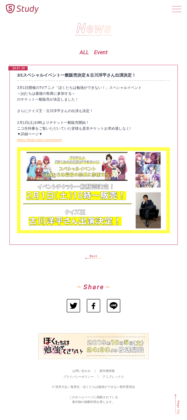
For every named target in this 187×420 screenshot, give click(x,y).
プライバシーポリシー (78, 376)
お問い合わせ (81, 370)
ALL (84, 52)
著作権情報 (107, 370)
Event (100, 52)
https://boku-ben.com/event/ (39, 140)
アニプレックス (113, 376)
